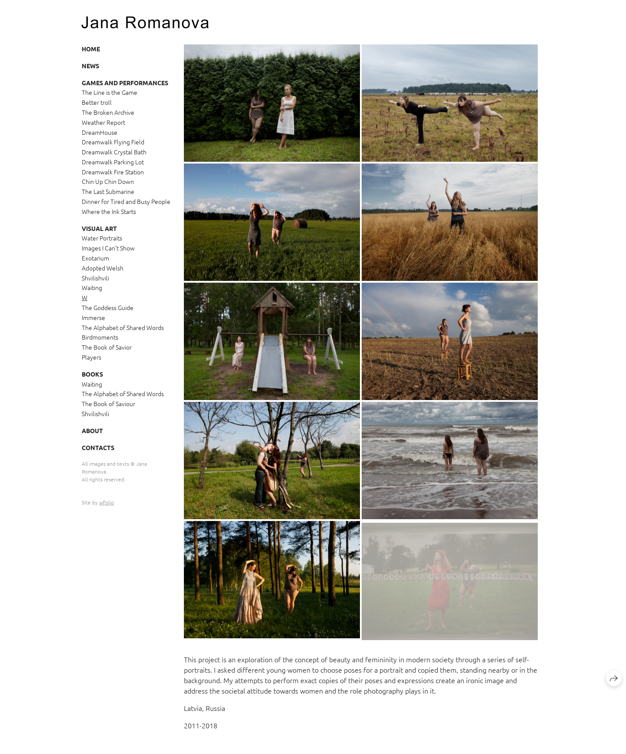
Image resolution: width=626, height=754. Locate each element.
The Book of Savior (107, 347)
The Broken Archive (108, 112)
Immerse (93, 317)
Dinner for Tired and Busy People (126, 201)
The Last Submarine (108, 191)
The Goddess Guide (107, 307)
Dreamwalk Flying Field (113, 141)
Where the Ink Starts (109, 211)
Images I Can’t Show (108, 248)
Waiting (92, 287)
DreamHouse (99, 132)
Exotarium (95, 258)
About (92, 430)
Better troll (97, 102)
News (90, 66)
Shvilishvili (95, 278)
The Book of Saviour (108, 403)
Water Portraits (102, 238)
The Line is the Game (109, 92)
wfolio (106, 502)
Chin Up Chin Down (108, 181)
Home (91, 49)
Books (92, 374)
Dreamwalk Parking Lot (113, 161)
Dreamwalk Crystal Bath (114, 151)
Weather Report (103, 122)
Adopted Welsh (102, 268)
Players (91, 357)
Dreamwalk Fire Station (113, 171)
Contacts (98, 447)
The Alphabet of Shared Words (123, 327)
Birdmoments (100, 337)
